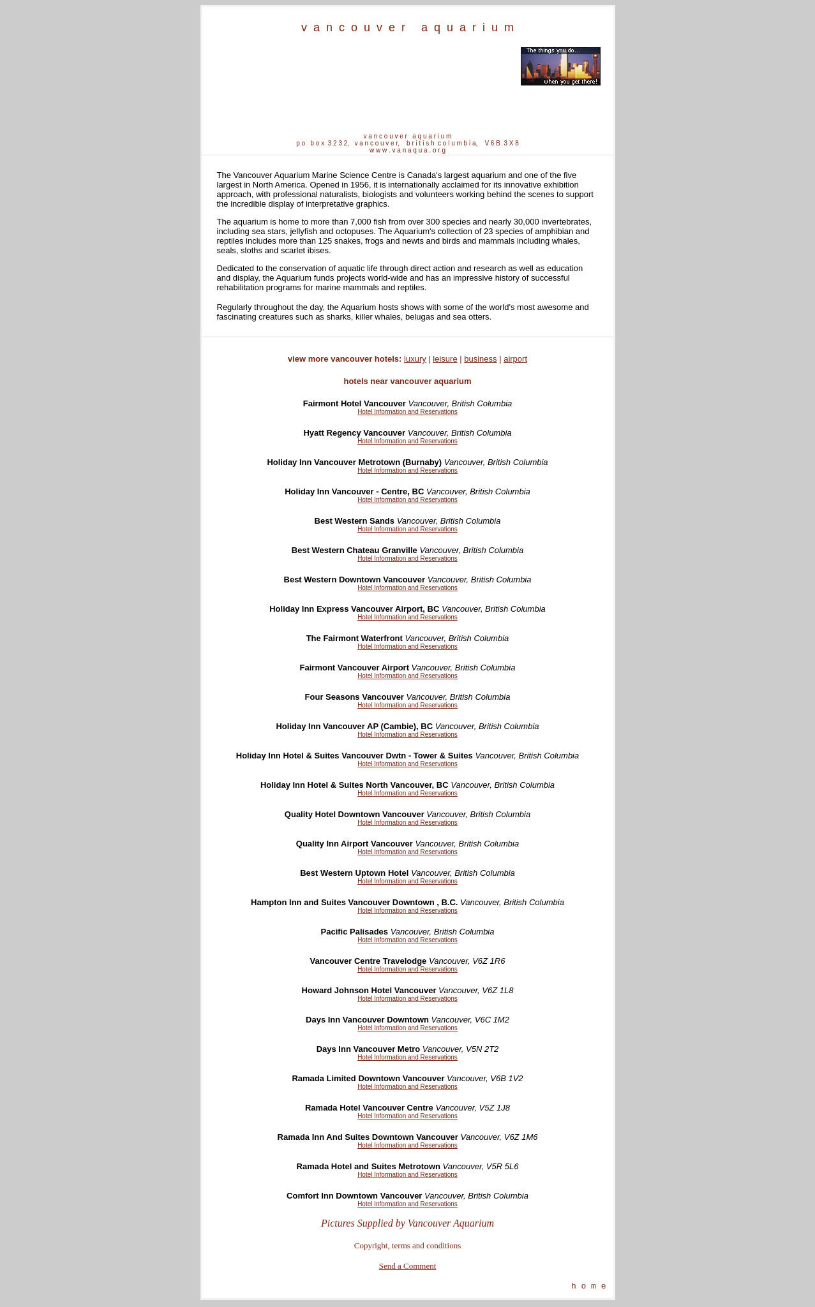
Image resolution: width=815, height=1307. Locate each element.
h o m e (588, 1287)
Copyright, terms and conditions (407, 1245)
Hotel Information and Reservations (407, 411)
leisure (445, 359)
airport (515, 359)
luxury (415, 359)
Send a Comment (408, 1266)
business (480, 359)
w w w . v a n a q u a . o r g (407, 150)
